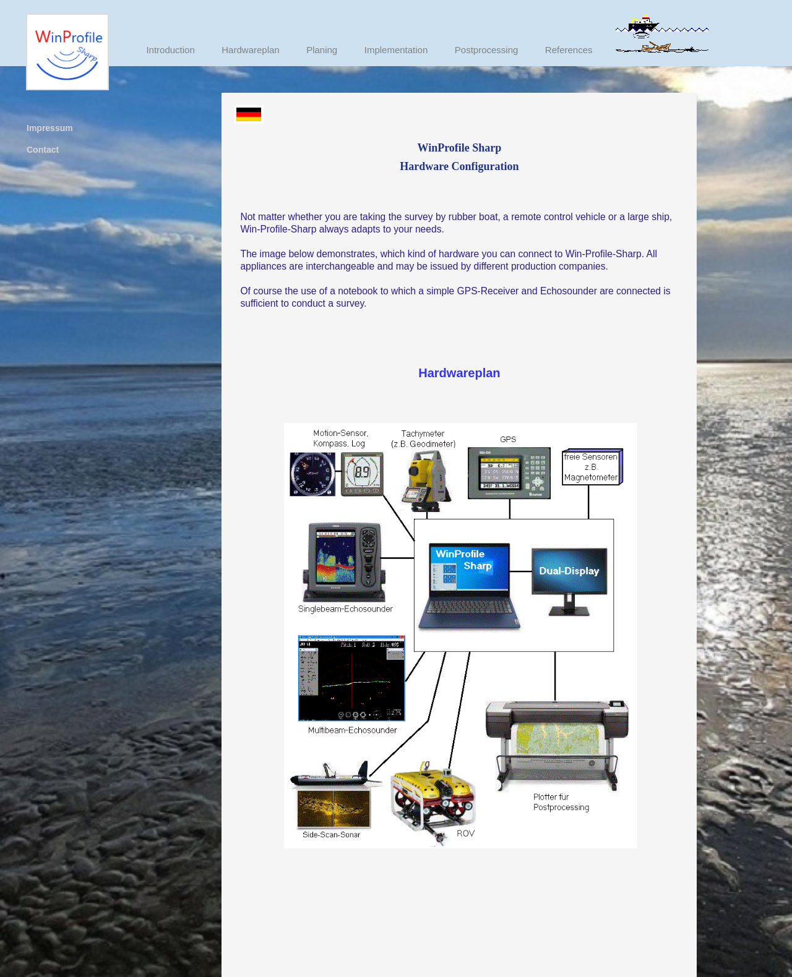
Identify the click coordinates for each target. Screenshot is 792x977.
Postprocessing (487, 50)
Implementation (396, 50)
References (569, 50)
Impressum (50, 128)
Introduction (170, 50)
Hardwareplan (250, 50)
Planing (321, 50)
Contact (43, 150)
